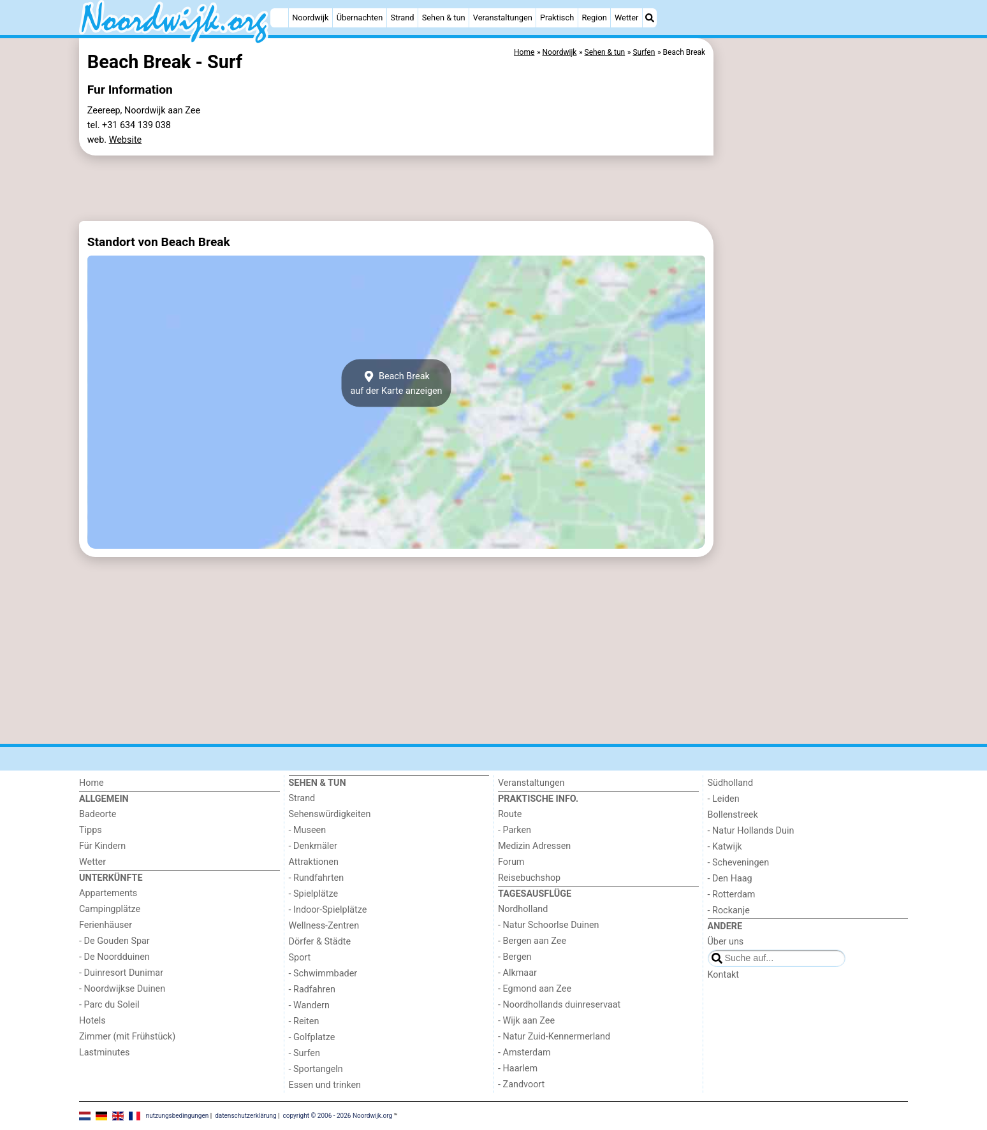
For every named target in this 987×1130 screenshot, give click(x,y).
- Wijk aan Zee (526, 1020)
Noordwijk (310, 17)
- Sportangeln (316, 1069)
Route (510, 814)
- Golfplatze (312, 1037)
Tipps (90, 830)
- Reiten (304, 1021)
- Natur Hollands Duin (751, 830)
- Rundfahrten (316, 878)
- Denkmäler (313, 846)
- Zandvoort (521, 1084)
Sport (300, 957)
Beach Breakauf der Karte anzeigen (396, 383)
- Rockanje (729, 910)
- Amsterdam (524, 1052)
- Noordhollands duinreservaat (559, 1004)
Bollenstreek (733, 814)
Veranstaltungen (502, 17)
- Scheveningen (739, 862)
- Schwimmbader (323, 973)
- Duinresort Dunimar (121, 972)
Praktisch (557, 17)
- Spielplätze (314, 893)
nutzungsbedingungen (177, 1115)
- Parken (514, 830)
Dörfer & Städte (320, 941)
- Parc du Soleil (109, 1004)
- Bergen (515, 957)
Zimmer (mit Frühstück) (127, 1036)
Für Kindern (102, 846)
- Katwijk (725, 846)
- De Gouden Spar (114, 941)
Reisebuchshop (529, 878)
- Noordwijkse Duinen (122, 988)
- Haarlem (517, 1068)
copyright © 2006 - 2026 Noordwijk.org (338, 1115)
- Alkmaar (517, 972)
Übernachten (360, 17)
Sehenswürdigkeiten (330, 814)
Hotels (92, 1020)
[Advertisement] (812, 331)
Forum (511, 862)
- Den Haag (730, 878)
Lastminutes (104, 1052)
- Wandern (309, 1005)
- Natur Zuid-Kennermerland (554, 1036)
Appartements (108, 893)
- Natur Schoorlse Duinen (548, 925)
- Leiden (724, 798)
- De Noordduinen (114, 957)
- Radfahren (312, 989)
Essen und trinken (325, 1085)
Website (125, 139)
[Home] (279, 17)
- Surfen (304, 1053)
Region (593, 17)
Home (91, 783)
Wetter (626, 17)
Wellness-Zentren (324, 925)
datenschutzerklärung (245, 1115)
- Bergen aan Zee (532, 941)
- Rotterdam (732, 894)
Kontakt (724, 974)
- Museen (307, 830)
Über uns (726, 941)
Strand (402, 17)
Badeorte (97, 814)
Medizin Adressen (534, 846)
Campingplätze (109, 909)
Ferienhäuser (105, 925)
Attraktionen (314, 862)
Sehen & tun (443, 17)
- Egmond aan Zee (534, 988)
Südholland (731, 783)
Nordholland (523, 909)
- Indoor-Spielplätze (328, 909)
